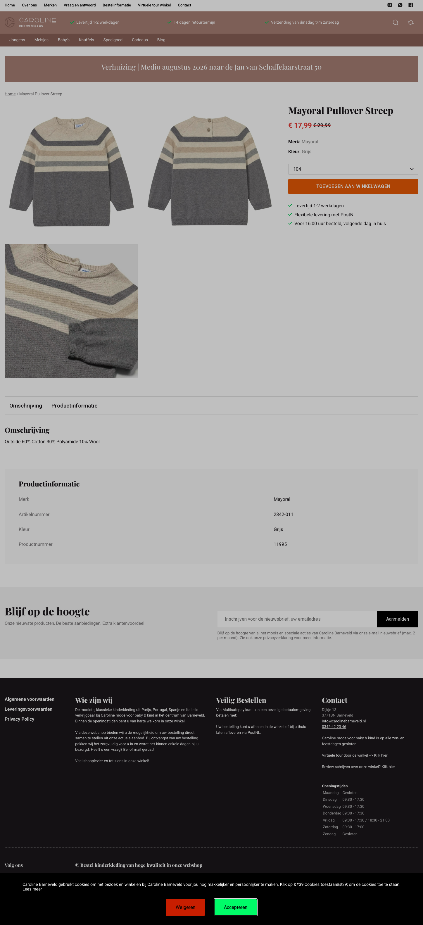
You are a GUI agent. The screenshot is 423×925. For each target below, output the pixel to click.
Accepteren (235, 907)
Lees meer (32, 889)
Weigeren (185, 907)
